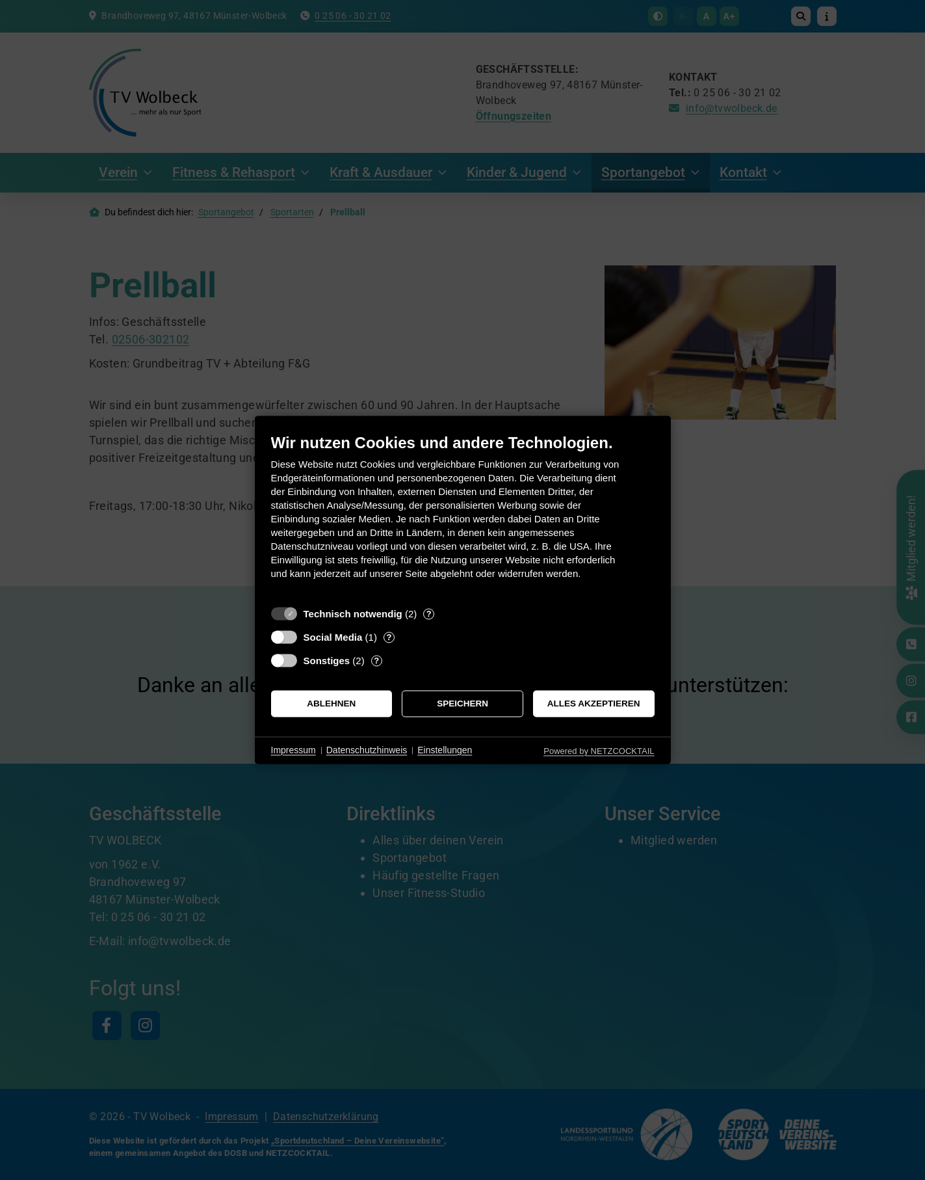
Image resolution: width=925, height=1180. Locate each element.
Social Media (333, 637)
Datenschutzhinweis (367, 750)
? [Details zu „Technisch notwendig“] (429, 614)
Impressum (293, 750)
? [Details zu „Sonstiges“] (376, 660)
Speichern (462, 703)
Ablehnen (331, 703)
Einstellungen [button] (444, 750)
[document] (463, 516)
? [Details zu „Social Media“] (388, 637)
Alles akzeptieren (593, 703)
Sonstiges (327, 660)
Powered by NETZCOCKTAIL (598, 751)
